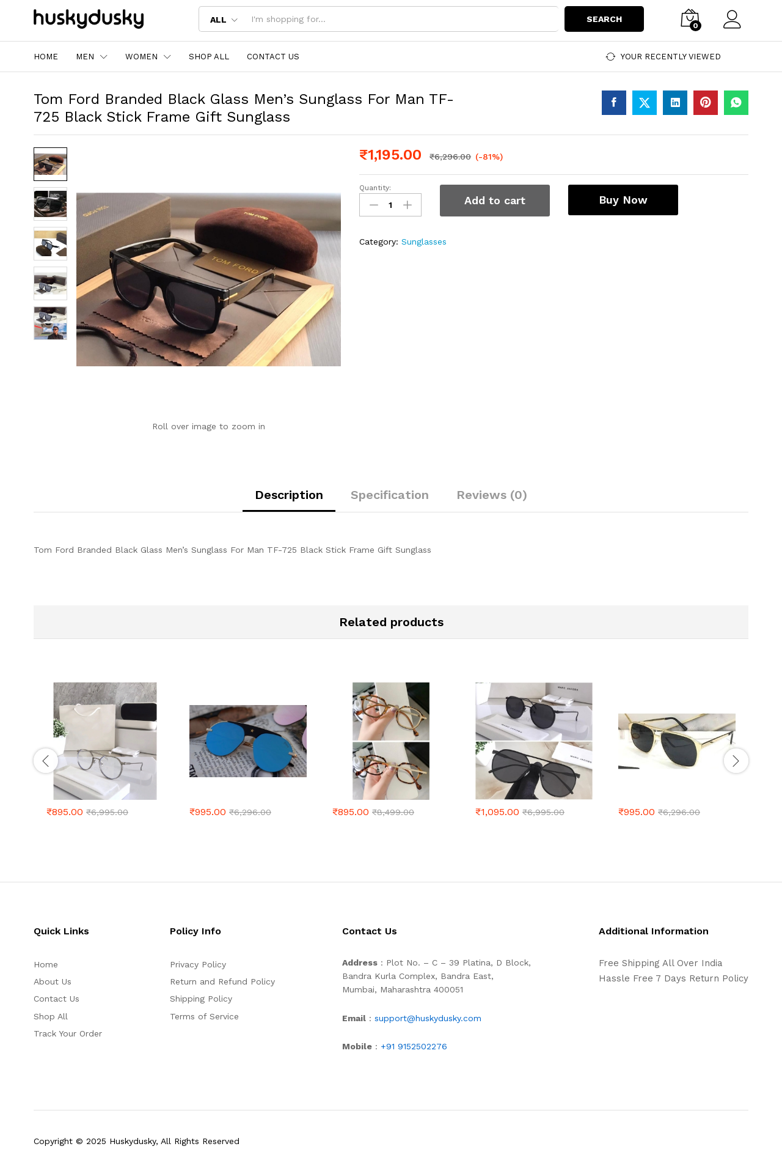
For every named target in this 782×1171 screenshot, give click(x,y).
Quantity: (375, 187)
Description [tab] (289, 495)
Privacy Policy (198, 964)
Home (46, 57)
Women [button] (141, 57)
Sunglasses (424, 241)
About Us (52, 981)
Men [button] (85, 57)
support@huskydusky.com (428, 1018)
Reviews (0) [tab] (491, 495)
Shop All (209, 57)
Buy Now (623, 199)
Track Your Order (68, 1033)
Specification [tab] (390, 495)
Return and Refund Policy (222, 981)
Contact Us (273, 57)
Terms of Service (204, 1016)
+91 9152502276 (414, 1046)
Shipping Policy (201, 998)
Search (603, 19)
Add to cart (494, 200)
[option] (105, 759)
